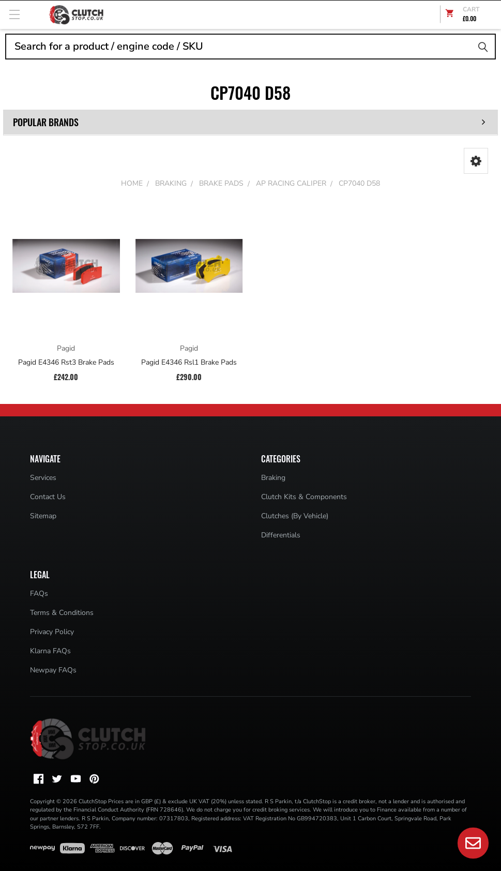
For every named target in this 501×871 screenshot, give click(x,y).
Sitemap (43, 516)
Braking (273, 478)
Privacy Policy (52, 632)
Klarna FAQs (50, 651)
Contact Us (48, 497)
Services (43, 478)
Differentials (280, 535)
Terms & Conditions (62, 613)
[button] (476, 161)
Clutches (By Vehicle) (294, 516)
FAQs (39, 593)
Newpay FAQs (53, 670)
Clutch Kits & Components (304, 497)
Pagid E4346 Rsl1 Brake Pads (189, 362)
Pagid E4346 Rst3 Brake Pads (66, 362)
